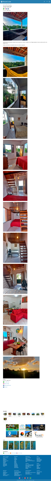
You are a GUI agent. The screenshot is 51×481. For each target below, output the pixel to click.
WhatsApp (38, 472)
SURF (38, 456)
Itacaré (4, 4)
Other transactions (17, 475)
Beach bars (38, 465)
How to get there (5, 457)
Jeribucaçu (16, 464)
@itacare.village (6, 383)
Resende (15, 459)
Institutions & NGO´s (6, 474)
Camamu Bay (27, 473)
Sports (26, 458)
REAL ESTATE (16, 470)
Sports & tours (5, 472)
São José (15, 463)
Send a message (39, 471)
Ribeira (15, 461)
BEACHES (16, 456)
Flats (8, 4)
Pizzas (38, 466)
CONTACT (38, 470)
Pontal (15, 457)
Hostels (26, 467)
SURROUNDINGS (28, 470)
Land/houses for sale (17, 472)
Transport (4, 471)
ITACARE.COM (5, 451)
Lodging (6, 4)
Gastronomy (5, 459)
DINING (38, 463)
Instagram (38, 473)
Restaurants (38, 464)
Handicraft (4, 461)
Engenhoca (16, 465)
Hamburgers (38, 467)
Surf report (38, 457)
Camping (26, 468)
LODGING (27, 463)
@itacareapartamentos (7, 385)
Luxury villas (27, 466)
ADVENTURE (27, 456)
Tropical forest (27, 459)
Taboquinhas (5, 464)
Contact (33, 480)
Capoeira (4, 462)
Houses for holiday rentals (29, 465)
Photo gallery (5, 465)
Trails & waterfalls (28, 457)
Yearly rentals (16, 473)
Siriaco (15, 462)
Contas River (5, 463)
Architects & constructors (18, 474)
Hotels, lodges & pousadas (29, 464)
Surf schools (38, 461)
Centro (10, 4)
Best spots (38, 458)
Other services (5, 475)
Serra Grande (16, 467)
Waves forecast (39, 459)
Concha (15, 458)
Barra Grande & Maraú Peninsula (30, 472)
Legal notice (30, 480)
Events (4, 458)
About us (27, 480)
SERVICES (4, 470)
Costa (15, 460)
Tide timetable (39, 460)
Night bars (38, 468)
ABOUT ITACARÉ (5, 456)
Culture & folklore (5, 460)
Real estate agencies (17, 471)
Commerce (4, 473)
